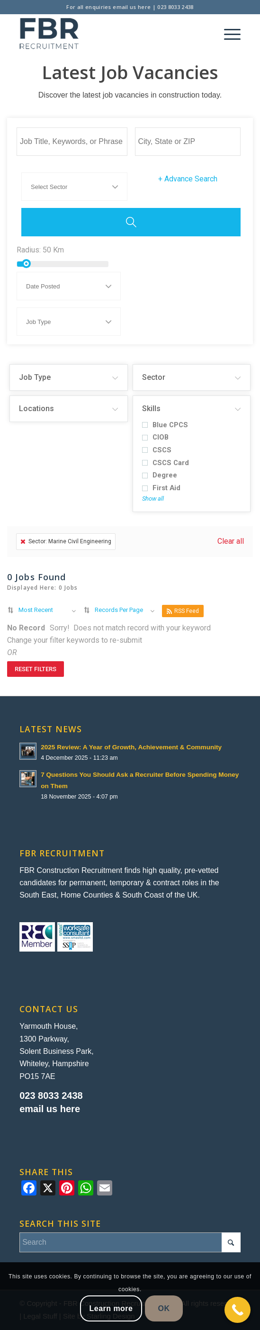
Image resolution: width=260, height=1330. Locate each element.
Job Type (35, 377)
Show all (153, 498)
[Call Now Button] (237, 1310)
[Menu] (228, 34)
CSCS (156, 450)
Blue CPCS (165, 425)
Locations (36, 408)
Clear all (230, 541)
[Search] (130, 1242)
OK (164, 1308)
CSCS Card (165, 463)
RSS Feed (183, 611)
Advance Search (187, 178)
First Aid (161, 488)
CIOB (155, 437)
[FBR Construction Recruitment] (107, 34)
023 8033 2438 (175, 6)
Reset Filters (35, 669)
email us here (132, 6)
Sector (153, 377)
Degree (159, 475)
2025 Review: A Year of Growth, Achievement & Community (131, 747)
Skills (151, 408)
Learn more (111, 1308)
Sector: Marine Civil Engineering (65, 541)
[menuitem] (228, 34)
